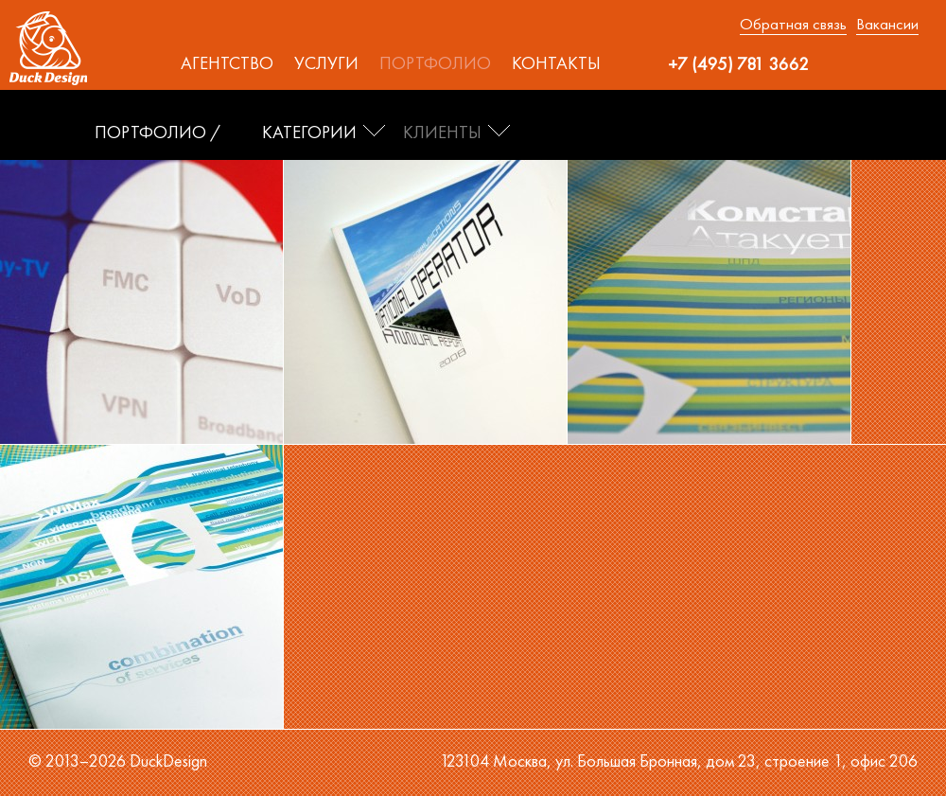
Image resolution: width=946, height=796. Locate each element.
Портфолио (435, 63)
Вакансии (887, 23)
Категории (309, 132)
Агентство (227, 63)
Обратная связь (793, 23)
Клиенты (442, 132)
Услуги (326, 63)
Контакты (556, 63)
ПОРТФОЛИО (150, 132)
